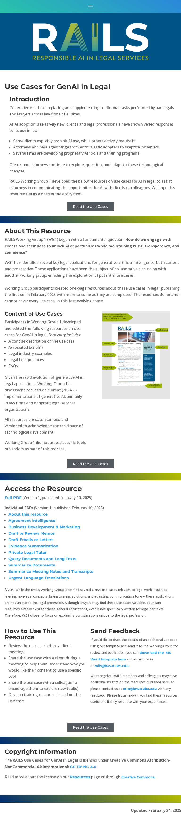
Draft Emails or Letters (30, 539)
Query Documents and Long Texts (42, 559)
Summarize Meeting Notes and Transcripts (50, 571)
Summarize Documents (31, 565)
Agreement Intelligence (31, 520)
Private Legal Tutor (27, 552)
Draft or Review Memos (31, 533)
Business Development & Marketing (44, 527)
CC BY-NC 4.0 (84, 767)
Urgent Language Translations (38, 578)
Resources (80, 777)
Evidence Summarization (33, 546)
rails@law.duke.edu (112, 666)
